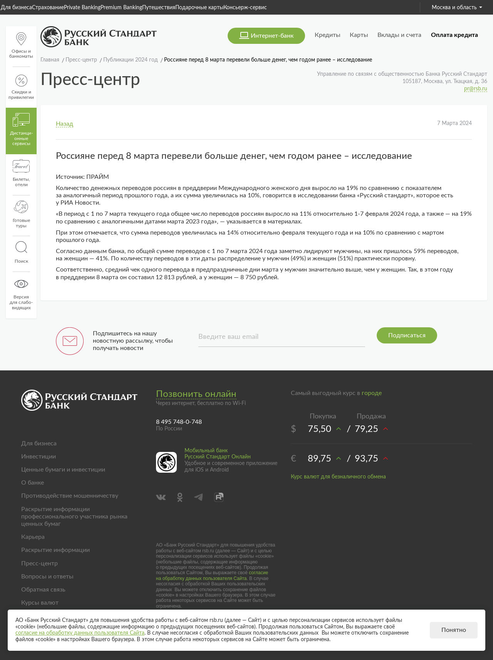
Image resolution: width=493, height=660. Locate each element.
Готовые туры (21, 214)
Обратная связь (43, 590)
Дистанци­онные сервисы (21, 129)
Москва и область (457, 7)
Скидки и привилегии (21, 87)
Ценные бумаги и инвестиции (63, 470)
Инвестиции (38, 456)
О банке (32, 483)
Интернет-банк (272, 36)
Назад (64, 124)
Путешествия (158, 7)
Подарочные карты (199, 7)
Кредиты (327, 35)
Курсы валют (40, 603)
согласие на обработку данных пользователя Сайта (212, 575)
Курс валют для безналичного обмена (338, 477)
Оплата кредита (454, 35)
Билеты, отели (21, 173)
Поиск (21, 252)
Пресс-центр (39, 563)
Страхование (48, 7)
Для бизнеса (16, 7)
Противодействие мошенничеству (69, 496)
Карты (359, 35)
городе (372, 393)
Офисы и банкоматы (21, 45)
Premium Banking (121, 7)
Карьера (33, 537)
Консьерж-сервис (245, 7)
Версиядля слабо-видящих (21, 293)
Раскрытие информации (55, 550)
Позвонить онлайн (196, 394)
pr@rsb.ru (475, 89)
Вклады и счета (399, 35)
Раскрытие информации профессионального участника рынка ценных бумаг (74, 516)
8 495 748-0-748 (179, 422)
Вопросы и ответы (47, 576)
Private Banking (82, 7)
